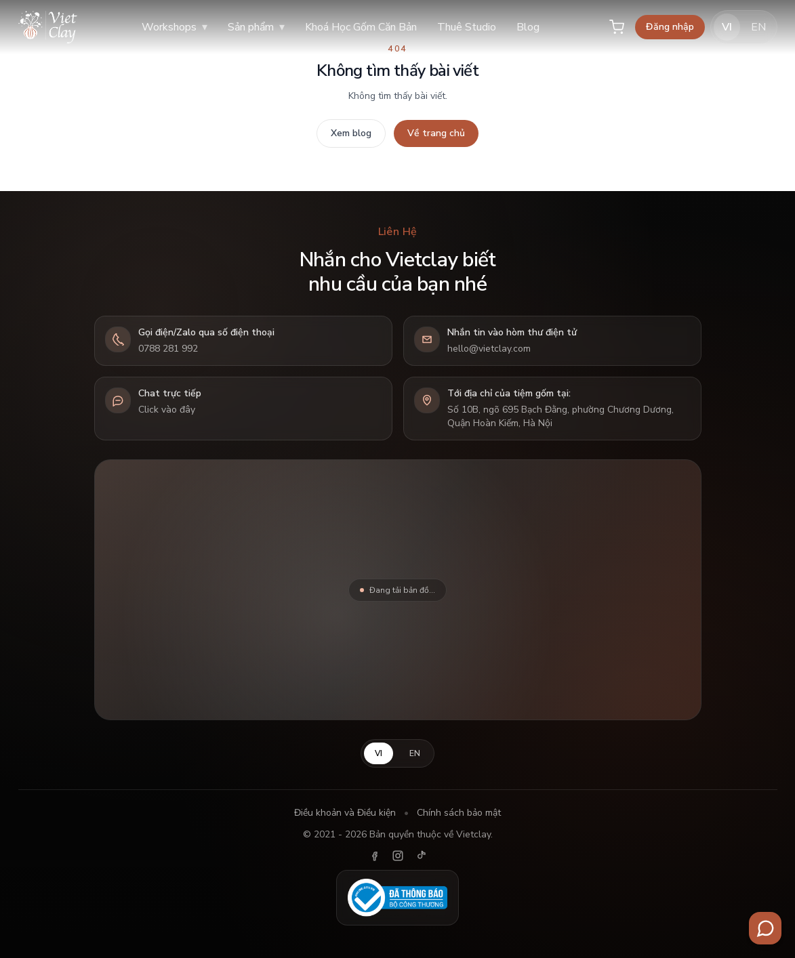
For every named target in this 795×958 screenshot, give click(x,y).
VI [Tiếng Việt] (727, 27)
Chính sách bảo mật (459, 812)
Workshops (174, 27)
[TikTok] (421, 856)
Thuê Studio (466, 27)
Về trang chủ (436, 133)
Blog (527, 27)
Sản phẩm (256, 27)
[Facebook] (375, 856)
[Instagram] (398, 856)
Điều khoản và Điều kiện (345, 812)
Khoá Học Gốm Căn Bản (361, 27)
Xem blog (351, 133)
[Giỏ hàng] (617, 27)
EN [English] (758, 27)
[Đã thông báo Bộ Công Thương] (398, 897)
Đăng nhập (670, 26)
